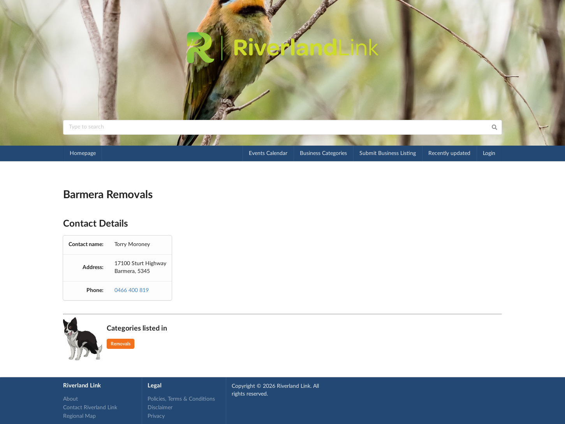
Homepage (83, 153)
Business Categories (323, 153)
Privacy (156, 416)
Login (489, 153)
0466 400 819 (131, 290)
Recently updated (449, 153)
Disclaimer (160, 407)
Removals (120, 343)
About (70, 399)
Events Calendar (268, 153)
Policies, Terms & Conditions (181, 399)
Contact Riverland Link (90, 407)
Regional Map (79, 416)
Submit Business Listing (387, 153)
